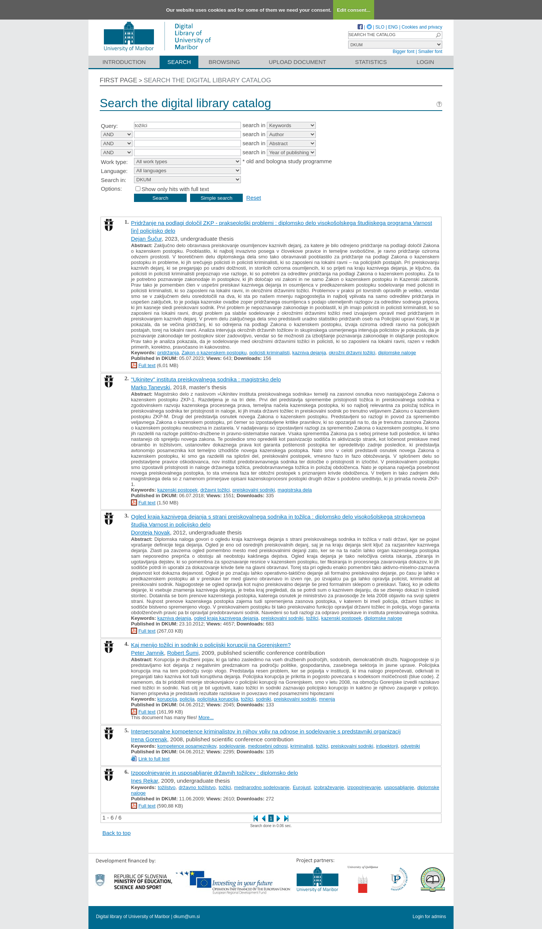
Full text (147, 365)
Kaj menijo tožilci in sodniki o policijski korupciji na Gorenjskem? (211, 645)
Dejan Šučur (146, 238)
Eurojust (302, 787)
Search (179, 62)
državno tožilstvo (197, 787)
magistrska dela (295, 490)
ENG (393, 27)
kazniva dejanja (309, 352)
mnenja (327, 699)
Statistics (371, 62)
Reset (253, 197)
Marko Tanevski (150, 387)
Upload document (297, 62)
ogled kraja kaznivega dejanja (226, 618)
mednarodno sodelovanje (261, 787)
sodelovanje (232, 746)
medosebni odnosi (268, 746)
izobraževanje (329, 787)
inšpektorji (387, 746)
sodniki (263, 699)
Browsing (224, 62)
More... (205, 717)
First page (118, 80)
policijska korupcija (217, 699)
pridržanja (168, 352)
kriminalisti (301, 746)
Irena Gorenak (149, 739)
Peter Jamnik (147, 653)
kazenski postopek (177, 490)
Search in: (113, 180)
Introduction (124, 62)
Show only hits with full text (175, 189)
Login (425, 62)
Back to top (116, 833)
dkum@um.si (187, 916)
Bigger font (403, 51)
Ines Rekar (144, 780)
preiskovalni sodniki (254, 490)
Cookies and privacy (422, 27)
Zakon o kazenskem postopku (214, 352)
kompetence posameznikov (186, 746)
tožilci (312, 618)
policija (187, 699)
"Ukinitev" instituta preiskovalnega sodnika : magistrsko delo (206, 379)
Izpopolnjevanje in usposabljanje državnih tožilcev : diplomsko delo (214, 773)
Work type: (114, 162)
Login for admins (429, 916)
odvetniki (410, 746)
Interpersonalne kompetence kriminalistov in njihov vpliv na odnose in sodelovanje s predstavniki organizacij (265, 731)
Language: (114, 171)
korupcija (167, 699)
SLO (379, 27)
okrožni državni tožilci (352, 352)
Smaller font (430, 51)
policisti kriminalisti (269, 352)
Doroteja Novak (150, 532)
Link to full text (154, 759)
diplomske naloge (397, 352)
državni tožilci (215, 490)
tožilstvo (166, 787)
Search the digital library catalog (207, 80)
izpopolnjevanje (364, 787)
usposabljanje (399, 787)
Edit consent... (353, 10)
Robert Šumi (182, 653)
